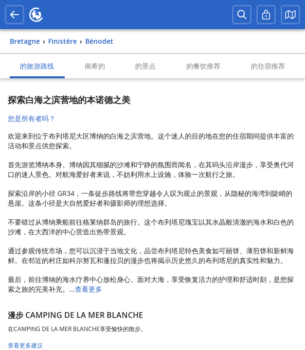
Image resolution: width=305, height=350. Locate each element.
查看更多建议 (25, 345)
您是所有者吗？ (31, 118)
